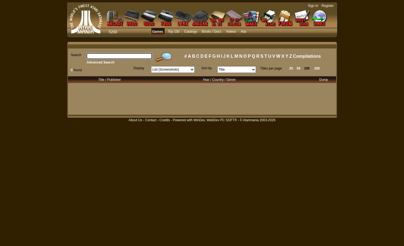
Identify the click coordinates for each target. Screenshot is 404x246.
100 (307, 68)
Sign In (313, 6)
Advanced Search (101, 62)
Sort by (206, 68)
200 (317, 68)
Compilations (307, 56)
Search (76, 55)
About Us (135, 120)
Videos (231, 32)
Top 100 (174, 32)
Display (139, 68)
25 (291, 68)
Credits (164, 120)
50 (298, 68)
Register (328, 6)
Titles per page (271, 68)
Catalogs (190, 32)
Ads (244, 32)
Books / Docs (212, 32)
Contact (150, 120)
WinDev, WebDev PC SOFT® (215, 120)
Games (157, 32)
